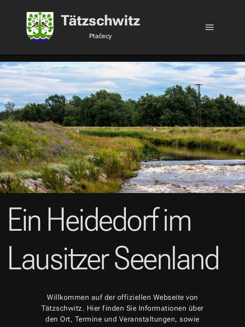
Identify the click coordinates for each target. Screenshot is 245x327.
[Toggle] (209, 27)
